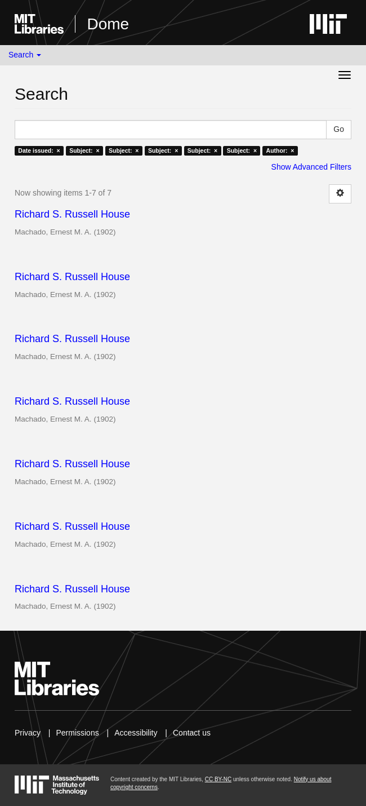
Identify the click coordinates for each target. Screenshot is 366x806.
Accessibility (135, 732)
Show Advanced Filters (311, 166)
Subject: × (84, 150)
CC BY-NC (218, 779)
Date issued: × (39, 150)
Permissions (77, 732)
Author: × (280, 150)
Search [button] (24, 54)
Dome (108, 24)
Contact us (192, 732)
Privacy (28, 732)
